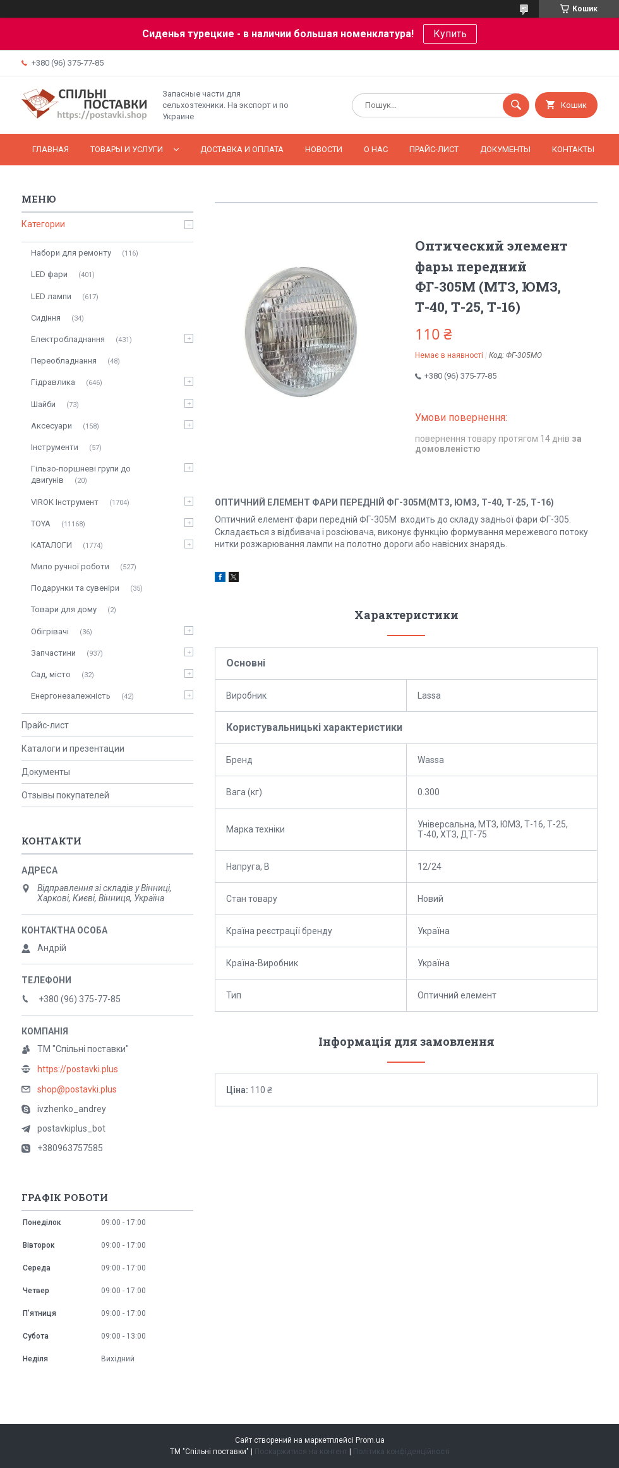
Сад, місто (51, 674)
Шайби (43, 404)
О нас (376, 149)
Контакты (573, 149)
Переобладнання (64, 360)
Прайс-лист (434, 149)
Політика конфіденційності (401, 1451)
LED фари (49, 274)
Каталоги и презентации (72, 748)
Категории (43, 224)
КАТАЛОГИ (51, 545)
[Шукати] (516, 105)
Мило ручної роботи (70, 566)
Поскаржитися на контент (301, 1451)
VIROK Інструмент (65, 502)
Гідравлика (53, 382)
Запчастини (53, 653)
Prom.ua (370, 1440)
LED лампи (51, 296)
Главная (50, 149)
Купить (450, 34)
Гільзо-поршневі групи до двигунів (81, 474)
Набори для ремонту (71, 252)
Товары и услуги (126, 149)
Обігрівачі (50, 631)
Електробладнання (68, 339)
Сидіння (46, 318)
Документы (505, 149)
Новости (323, 149)
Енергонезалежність (71, 696)
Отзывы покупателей (65, 795)
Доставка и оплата (242, 149)
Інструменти (54, 447)
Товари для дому (64, 609)
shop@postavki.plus (77, 1089)
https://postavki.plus (77, 1069)
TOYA (41, 523)
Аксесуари (51, 425)
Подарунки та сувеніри (75, 588)
